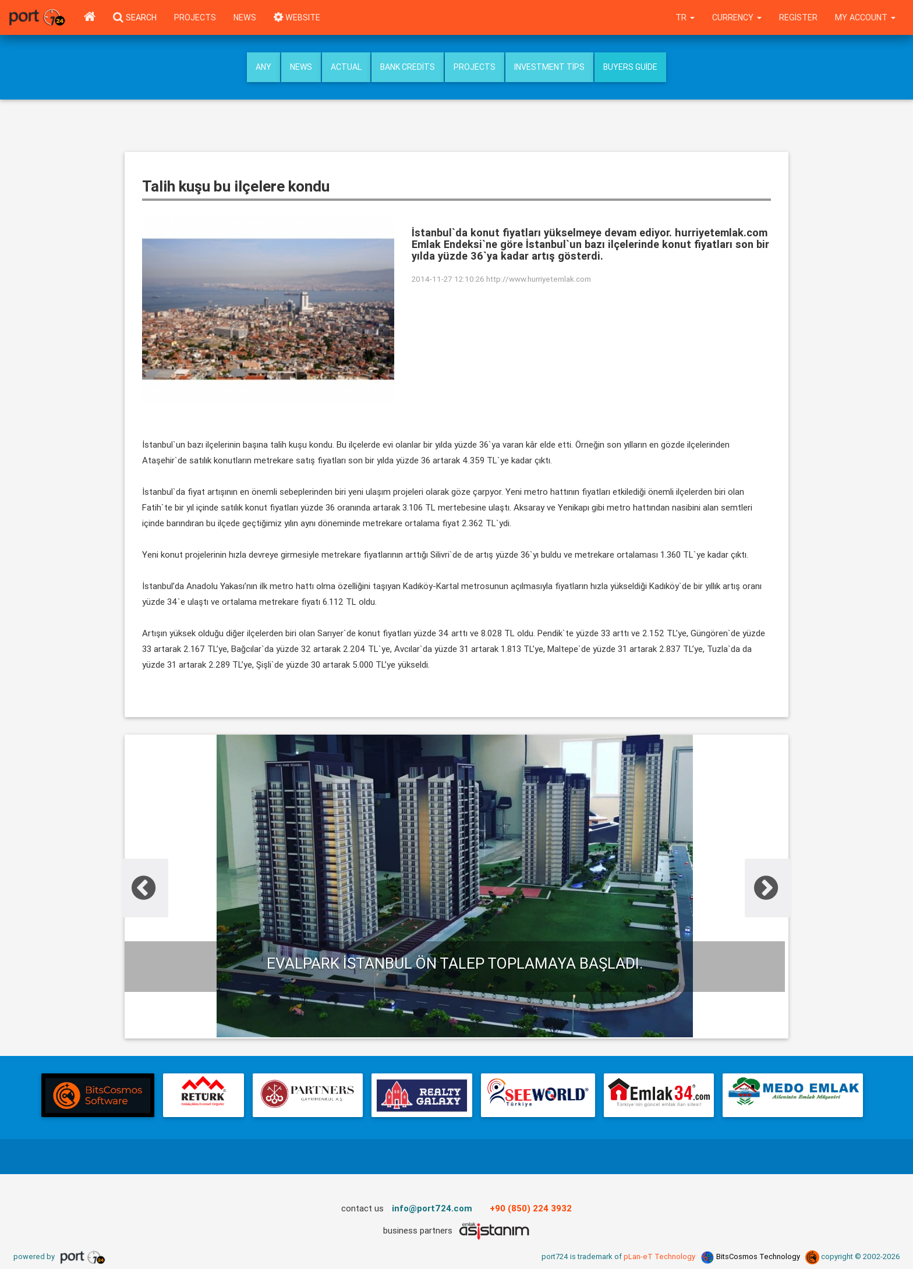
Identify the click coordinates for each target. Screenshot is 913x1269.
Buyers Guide (630, 67)
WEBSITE (297, 17)
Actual (346, 67)
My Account (865, 17)
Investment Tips (549, 67)
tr (685, 17)
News (244, 17)
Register (798, 17)
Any (263, 67)
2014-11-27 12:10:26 (448, 279)
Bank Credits (407, 67)
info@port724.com (432, 1208)
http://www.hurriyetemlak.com (538, 279)
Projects (195, 17)
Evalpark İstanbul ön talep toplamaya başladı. (455, 963)
